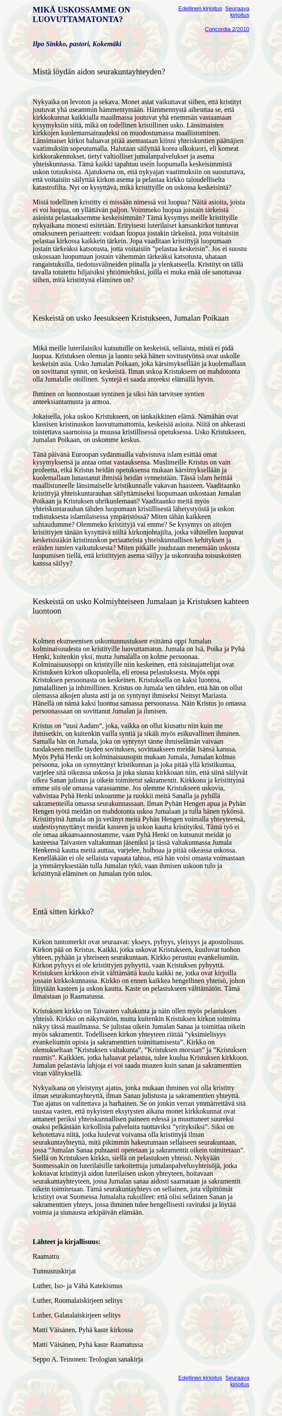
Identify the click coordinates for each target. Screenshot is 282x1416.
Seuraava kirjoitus (237, 11)
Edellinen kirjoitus (200, 8)
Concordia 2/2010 (227, 29)
